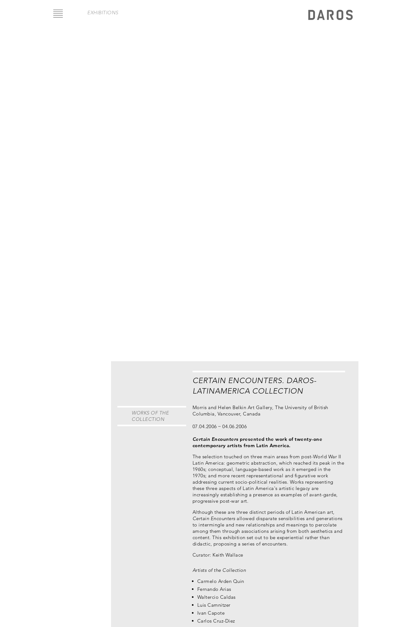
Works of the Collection (150, 416)
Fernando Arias (214, 589)
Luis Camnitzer (214, 605)
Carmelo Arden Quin (220, 581)
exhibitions (102, 13)
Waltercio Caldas (216, 597)
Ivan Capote (211, 613)
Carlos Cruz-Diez (216, 621)
